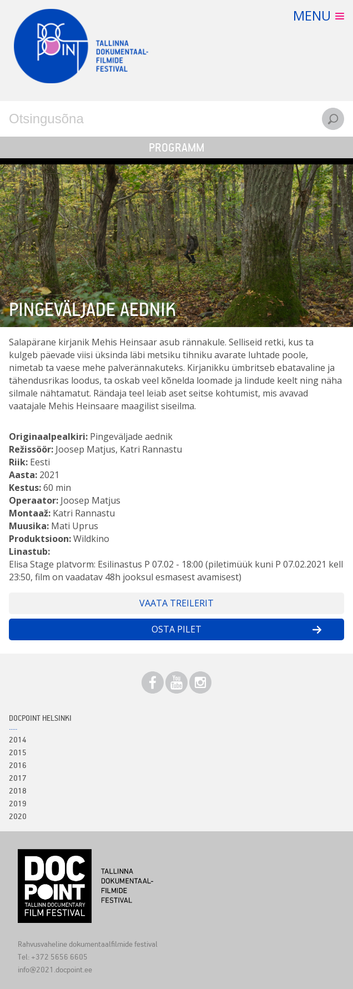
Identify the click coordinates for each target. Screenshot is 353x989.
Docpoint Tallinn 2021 (81, 46)
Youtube (176, 682)
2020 (18, 816)
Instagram (200, 682)
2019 (18, 803)
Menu (312, 15)
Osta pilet (176, 629)
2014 (18, 739)
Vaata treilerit (176, 603)
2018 (18, 790)
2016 (18, 765)
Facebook (153, 682)
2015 (18, 752)
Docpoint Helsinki (40, 717)
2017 (18, 777)
